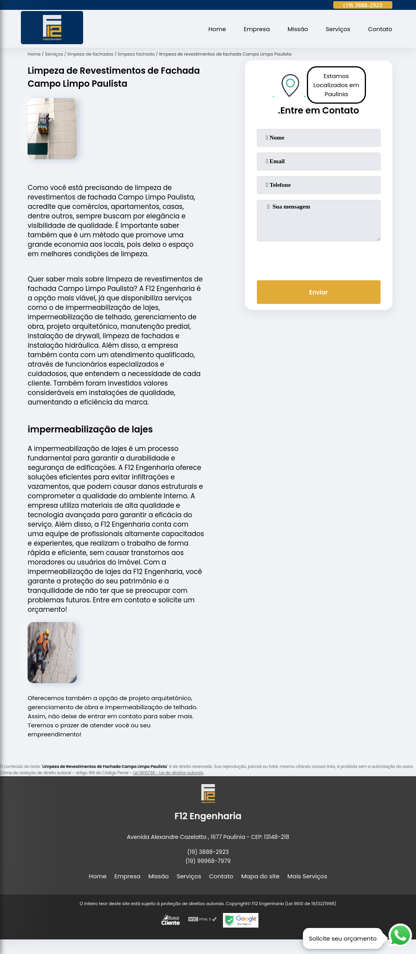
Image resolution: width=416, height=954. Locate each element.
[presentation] (319, 259)
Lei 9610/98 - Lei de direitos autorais (168, 773)
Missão (298, 29)
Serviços (338, 29)
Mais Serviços (307, 876)
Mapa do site (260, 876)
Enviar (318, 292)
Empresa (257, 29)
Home (217, 29)
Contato (380, 29)
